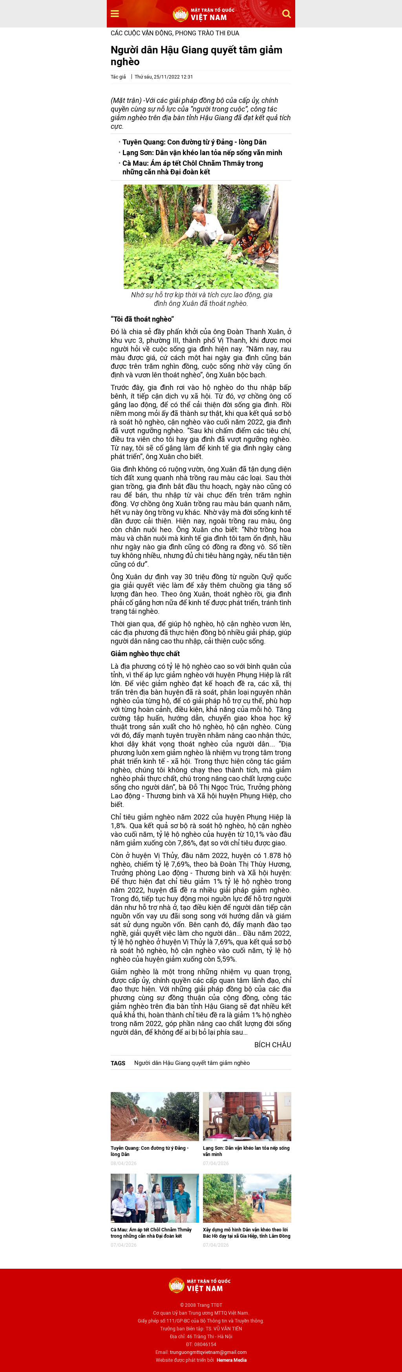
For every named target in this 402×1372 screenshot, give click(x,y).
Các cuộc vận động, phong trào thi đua (175, 33)
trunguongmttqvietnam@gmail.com (208, 1352)
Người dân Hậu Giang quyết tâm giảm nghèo (192, 1063)
